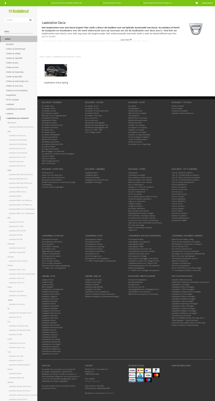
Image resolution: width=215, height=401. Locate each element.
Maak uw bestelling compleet (140, 227)
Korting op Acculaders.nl (138, 189)
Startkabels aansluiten (50, 142)
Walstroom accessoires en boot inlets (143, 294)
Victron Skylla (177, 211)
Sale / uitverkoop (48, 163)
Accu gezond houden (50, 149)
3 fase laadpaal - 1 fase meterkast (185, 320)
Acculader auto (48, 106)
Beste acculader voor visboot (140, 180)
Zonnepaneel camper (94, 239)
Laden (7, 39)
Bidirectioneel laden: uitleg (182, 239)
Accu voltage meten (93, 132)
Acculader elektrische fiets (52, 144)
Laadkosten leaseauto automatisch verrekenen (190, 282)
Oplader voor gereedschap (139, 134)
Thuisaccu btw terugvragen (53, 187)
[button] (34, 38)
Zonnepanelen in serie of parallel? (185, 251)
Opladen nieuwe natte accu (183, 113)
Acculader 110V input (93, 115)
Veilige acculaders (135, 206)
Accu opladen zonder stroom (140, 177)
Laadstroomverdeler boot (138, 253)
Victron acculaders (179, 187)
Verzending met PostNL (112, 3)
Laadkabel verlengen (93, 182)
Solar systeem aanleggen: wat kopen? (143, 258)
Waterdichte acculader (137, 113)
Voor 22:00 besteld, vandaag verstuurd (66, 3)
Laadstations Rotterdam (51, 351)
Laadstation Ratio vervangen (183, 306)
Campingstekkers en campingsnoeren (143, 289)
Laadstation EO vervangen (182, 294)
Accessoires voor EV (136, 287)
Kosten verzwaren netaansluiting (185, 325)
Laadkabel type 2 (92, 175)
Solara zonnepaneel (180, 261)
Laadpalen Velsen (49, 303)
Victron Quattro (178, 208)
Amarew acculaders (180, 213)
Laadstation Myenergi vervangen (185, 303)
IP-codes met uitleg (136, 225)
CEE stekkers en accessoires (139, 291)
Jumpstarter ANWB (179, 220)
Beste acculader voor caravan (140, 182)
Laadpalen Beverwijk (50, 291)
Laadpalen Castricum (50, 299)
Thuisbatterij (47, 184)
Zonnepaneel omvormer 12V (140, 249)
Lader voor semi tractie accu (53, 177)
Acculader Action (48, 132)
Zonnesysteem (48, 244)
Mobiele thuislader (92, 177)
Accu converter (91, 118)
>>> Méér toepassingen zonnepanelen (100, 261)
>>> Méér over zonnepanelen (54, 268)
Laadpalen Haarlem (49, 332)
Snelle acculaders (135, 142)
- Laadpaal (9, 113)
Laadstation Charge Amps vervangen (186, 291)
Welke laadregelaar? (136, 268)
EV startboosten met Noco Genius (141, 218)
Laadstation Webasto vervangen (184, 313)
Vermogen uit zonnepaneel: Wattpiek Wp (188, 253)
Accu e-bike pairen (135, 184)
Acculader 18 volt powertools (96, 111)
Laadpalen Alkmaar (49, 323)
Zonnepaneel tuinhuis (94, 249)
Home (42, 56)
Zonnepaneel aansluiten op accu (185, 258)
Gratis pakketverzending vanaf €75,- (157, 3)
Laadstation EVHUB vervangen (184, 299)
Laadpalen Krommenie (51, 311)
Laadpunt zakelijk (92, 284)
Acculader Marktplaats (51, 134)
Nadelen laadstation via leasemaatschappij (102, 296)
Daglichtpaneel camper (51, 251)
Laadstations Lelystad (50, 346)
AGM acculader (178, 106)
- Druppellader (10, 95)
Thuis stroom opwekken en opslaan (186, 242)
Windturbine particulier (137, 120)
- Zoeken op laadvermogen (15, 49)
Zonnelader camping (50, 246)
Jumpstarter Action (49, 123)
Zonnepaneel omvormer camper (141, 251)
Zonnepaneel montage (137, 256)
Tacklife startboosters (180, 218)
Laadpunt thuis (48, 280)
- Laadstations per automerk (17, 118)
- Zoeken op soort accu (14, 86)
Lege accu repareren (136, 201)
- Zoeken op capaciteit (14, 58)
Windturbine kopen (49, 139)
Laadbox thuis (47, 282)
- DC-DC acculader (12, 100)
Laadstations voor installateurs (97, 291)
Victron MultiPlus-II (179, 184)
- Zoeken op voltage (13, 53)
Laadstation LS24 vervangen (183, 301)
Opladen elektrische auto (182, 280)
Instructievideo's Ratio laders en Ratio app (188, 323)
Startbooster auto (135, 111)
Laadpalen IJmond (49, 330)
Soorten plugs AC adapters (138, 137)
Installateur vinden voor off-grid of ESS (143, 261)
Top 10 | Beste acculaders (182, 172)
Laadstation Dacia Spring (56, 82)
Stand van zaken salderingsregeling (56, 265)
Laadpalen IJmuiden (50, 301)
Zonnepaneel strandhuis (95, 251)
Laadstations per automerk (64, 56)
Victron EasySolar (178, 199)
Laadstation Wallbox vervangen (184, 311)
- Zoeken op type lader (14, 76)
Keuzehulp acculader (50, 113)
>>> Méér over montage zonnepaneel (143, 270)
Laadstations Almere (50, 334)
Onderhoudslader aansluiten (139, 199)
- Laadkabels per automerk (15, 109)
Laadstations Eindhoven (51, 342)
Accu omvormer (91, 120)
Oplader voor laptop (136, 125)
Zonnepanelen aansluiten (52, 242)
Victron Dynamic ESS (180, 246)
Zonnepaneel (133, 115)
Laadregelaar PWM (135, 246)
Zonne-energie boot (93, 256)
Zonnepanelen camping (94, 246)
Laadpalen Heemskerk (51, 294)
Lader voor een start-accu (52, 175)
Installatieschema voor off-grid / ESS (142, 263)
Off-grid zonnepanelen (51, 253)
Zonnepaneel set (48, 258)
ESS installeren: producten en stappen (187, 244)
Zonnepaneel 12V (92, 253)
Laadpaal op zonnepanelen (52, 289)
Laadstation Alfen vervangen (183, 287)
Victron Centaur (178, 196)
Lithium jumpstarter (50, 137)
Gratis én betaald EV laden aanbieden (100, 294)
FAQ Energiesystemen (50, 161)
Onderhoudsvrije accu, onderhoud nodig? (58, 182)
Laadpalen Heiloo (49, 320)
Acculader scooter (49, 111)
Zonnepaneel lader (136, 239)
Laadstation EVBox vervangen (183, 296)
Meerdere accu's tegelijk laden (54, 115)
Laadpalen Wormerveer (51, 313)
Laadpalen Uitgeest (49, 296)
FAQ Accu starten (49, 158)
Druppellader (133, 108)
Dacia (78, 56)
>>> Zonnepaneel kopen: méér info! (186, 270)
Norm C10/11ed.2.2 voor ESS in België (186, 268)
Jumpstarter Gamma (50, 118)
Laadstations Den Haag (51, 339)
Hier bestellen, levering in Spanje (141, 215)
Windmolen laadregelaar (95, 123)
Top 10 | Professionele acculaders (185, 180)
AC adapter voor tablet (137, 132)
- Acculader (9, 44)
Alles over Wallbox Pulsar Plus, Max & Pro (188, 318)
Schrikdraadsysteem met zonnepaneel (143, 265)
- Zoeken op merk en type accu (17, 81)
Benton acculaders (179, 215)
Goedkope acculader (136, 175)
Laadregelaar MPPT (136, 244)
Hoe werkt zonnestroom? (182, 249)
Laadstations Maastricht (51, 349)
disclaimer (110, 393)
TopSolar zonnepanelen (181, 263)
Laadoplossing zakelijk (94, 287)
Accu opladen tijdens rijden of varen (143, 196)
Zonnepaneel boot (92, 242)
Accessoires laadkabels (137, 280)
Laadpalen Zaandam (50, 308)
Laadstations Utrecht (50, 354)
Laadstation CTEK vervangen (183, 289)
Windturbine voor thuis (137, 118)
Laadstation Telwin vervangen (184, 308)
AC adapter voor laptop (137, 127)
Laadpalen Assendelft (50, 306)
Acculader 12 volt (92, 108)
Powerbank (133, 172)
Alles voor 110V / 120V (93, 130)
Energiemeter (134, 284)
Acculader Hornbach (50, 127)
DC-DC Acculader (135, 194)
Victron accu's (177, 192)
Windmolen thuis (135, 123)
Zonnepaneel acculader (51, 256)
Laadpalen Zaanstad (50, 315)
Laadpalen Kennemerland (52, 327)
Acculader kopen (48, 146)
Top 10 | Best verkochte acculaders (186, 177)
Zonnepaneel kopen (50, 239)
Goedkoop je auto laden (181, 315)
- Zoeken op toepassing (14, 72)
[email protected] (92, 381)
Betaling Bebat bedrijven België (140, 213)
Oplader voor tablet (136, 130)
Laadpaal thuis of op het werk (97, 180)
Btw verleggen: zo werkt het (53, 151)
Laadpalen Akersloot (50, 318)
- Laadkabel (9, 104)
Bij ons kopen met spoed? (138, 211)
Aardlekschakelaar (135, 282)
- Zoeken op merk (12, 67)
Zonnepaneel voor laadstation (97, 258)
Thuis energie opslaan (50, 261)
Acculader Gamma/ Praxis (52, 125)
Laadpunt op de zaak (93, 280)
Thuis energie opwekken (52, 263)
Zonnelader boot (48, 249)
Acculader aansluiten (136, 208)
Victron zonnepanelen (181, 265)
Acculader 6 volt (91, 106)
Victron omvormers (180, 189)
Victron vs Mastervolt (136, 192)
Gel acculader (177, 108)
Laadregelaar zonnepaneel (139, 242)
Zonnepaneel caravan (94, 244)
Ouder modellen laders (137, 139)
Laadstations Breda (49, 337)
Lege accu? (132, 230)
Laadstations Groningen (51, 344)
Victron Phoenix (178, 206)
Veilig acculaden (134, 204)
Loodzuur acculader (180, 111)
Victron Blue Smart (179, 194)
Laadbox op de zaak (93, 282)
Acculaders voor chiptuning (139, 144)
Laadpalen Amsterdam (51, 325)
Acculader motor (48, 108)
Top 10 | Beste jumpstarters (183, 182)
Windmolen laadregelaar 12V (96, 125)
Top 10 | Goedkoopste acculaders (185, 175)
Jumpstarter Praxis (49, 120)
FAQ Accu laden (48, 156)
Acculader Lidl (47, 130)
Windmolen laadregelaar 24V (96, 127)
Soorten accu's (47, 172)
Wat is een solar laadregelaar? (183, 256)
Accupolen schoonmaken (52, 180)
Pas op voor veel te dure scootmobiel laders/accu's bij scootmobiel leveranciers (145, 221)
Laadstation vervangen (181, 284)
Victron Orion (177, 204)
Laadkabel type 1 (92, 172)
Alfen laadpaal (47, 287)
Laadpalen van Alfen (93, 289)
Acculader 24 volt (92, 113)
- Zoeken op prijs (12, 63)
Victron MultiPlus (178, 201)
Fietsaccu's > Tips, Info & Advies (141, 187)
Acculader (132, 106)
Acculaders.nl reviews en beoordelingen (58, 154)
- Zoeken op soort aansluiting (16, 90)
